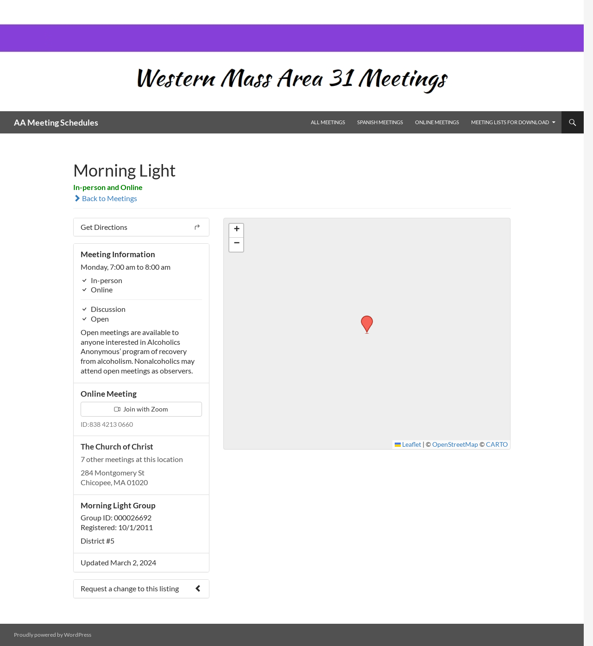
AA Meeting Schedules (56, 122)
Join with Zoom (141, 409)
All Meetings (328, 122)
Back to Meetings (105, 198)
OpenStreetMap (455, 444)
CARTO (497, 444)
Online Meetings (437, 122)
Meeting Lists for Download (510, 122)
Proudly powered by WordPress (52, 634)
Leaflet (408, 444)
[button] (363, 318)
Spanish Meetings (380, 122)
